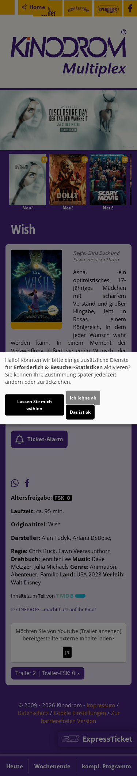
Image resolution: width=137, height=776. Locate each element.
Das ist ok (80, 412)
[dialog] (68, 388)
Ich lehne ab (83, 398)
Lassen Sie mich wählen (34, 405)
